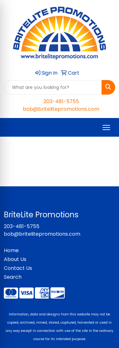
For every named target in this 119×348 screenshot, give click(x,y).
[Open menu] (106, 127)
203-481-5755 (61, 101)
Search (13, 277)
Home (11, 250)
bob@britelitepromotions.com (61, 109)
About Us (15, 259)
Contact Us (18, 268)
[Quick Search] (53, 87)
